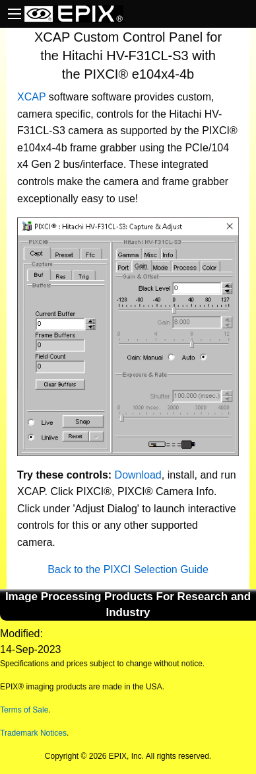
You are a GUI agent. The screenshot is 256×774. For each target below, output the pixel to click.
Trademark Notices (33, 733)
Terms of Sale (24, 710)
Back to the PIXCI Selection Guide (128, 569)
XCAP (31, 96)
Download (138, 475)
